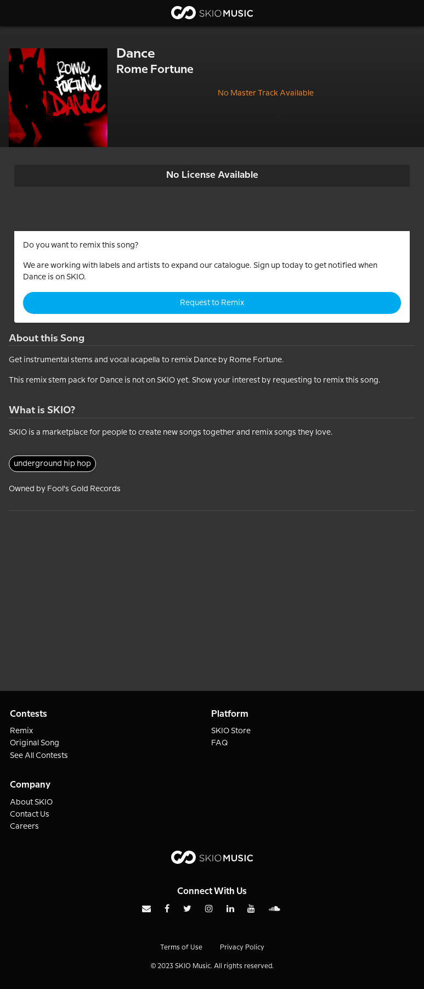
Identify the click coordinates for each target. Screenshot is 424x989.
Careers (24, 826)
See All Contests (39, 756)
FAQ (219, 743)
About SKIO (31, 802)
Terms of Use (181, 948)
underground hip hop (52, 464)
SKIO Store (231, 731)
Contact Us (29, 814)
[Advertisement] (212, 588)
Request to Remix (212, 303)
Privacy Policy (242, 948)
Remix (21, 731)
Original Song (34, 743)
